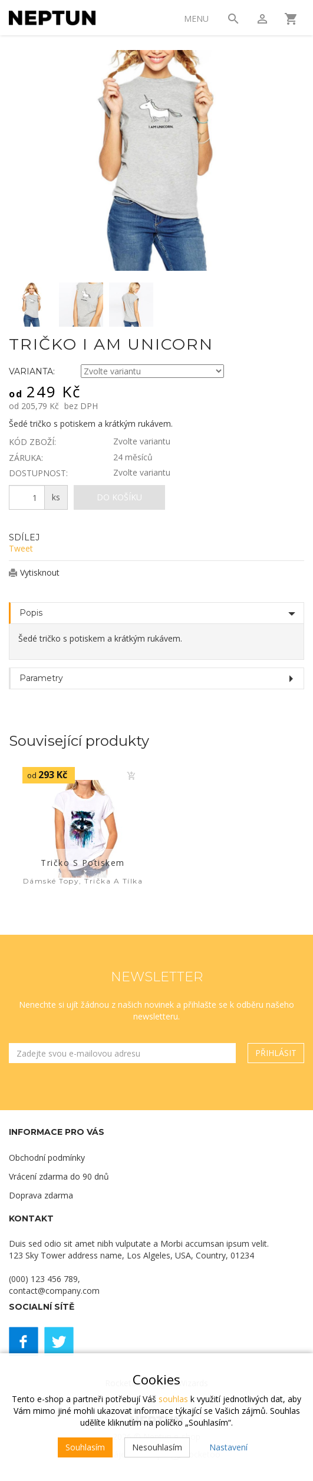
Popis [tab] (30, 612)
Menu (196, 18)
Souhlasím (85, 1447)
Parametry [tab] (41, 678)
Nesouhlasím (157, 1447)
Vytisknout (40, 572)
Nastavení (228, 1447)
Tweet (21, 548)
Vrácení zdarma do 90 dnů (59, 1176)
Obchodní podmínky (47, 1157)
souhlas (173, 1398)
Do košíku (119, 497)
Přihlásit (275, 1052)
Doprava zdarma (41, 1195)
